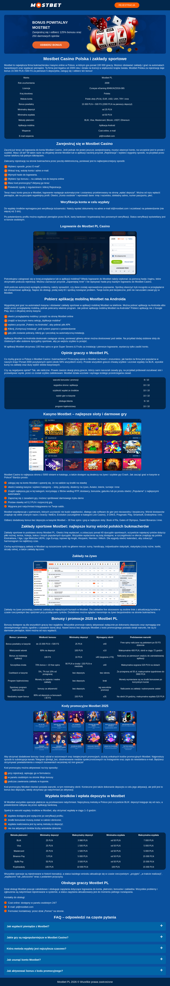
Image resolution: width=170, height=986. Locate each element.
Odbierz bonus (51, 44)
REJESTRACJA (127, 5)
